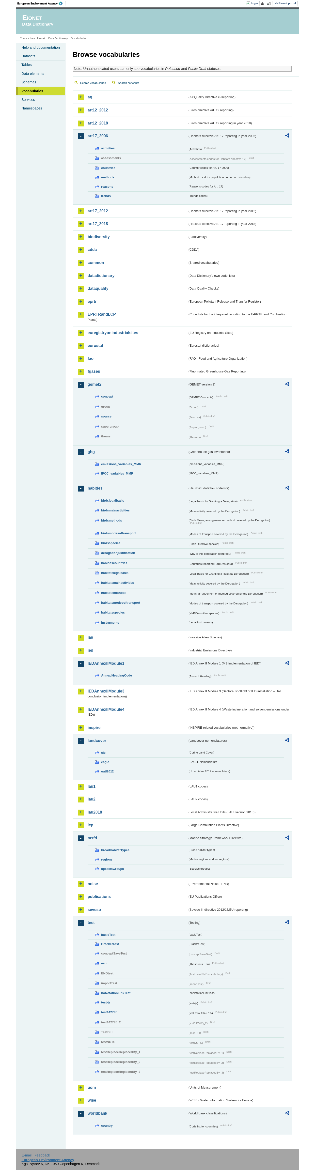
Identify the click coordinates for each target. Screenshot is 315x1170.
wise (92, 1100)
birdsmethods (111, 520)
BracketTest (110, 944)
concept (107, 396)
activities (108, 148)
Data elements (32, 74)
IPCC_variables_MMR (117, 473)
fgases (94, 371)
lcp (90, 825)
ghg (91, 452)
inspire (94, 727)
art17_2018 (98, 224)
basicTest (108, 935)
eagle (105, 762)
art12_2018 (98, 123)
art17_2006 (98, 136)
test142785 (109, 1012)
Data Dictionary (58, 38)
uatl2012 (107, 771)
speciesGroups (112, 869)
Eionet (41, 38)
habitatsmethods (113, 593)
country (107, 1125)
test (91, 923)
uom (92, 1087)
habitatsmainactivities (117, 583)
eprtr (92, 301)
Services (28, 100)
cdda (92, 249)
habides (95, 488)
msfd (92, 838)
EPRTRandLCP (102, 314)
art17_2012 (98, 211)
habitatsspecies (113, 612)
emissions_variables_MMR (121, 464)
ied (90, 650)
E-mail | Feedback (35, 1155)
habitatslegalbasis (114, 573)
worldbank (97, 1113)
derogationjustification (118, 553)
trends (106, 196)
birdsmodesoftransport (118, 533)
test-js (105, 1002)
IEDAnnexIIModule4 (106, 709)
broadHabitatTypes (115, 850)
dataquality (98, 288)
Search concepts (128, 82)
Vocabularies (32, 91)
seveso (94, 910)
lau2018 (95, 812)
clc (103, 752)
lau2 (91, 799)
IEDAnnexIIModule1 (106, 663)
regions (106, 859)
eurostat (95, 345)
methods (107, 177)
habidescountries (114, 563)
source (106, 416)
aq (90, 97)
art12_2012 (98, 110)
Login (254, 3)
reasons (107, 186)
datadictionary (101, 276)
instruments (110, 622)
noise (93, 884)
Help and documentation (40, 47)
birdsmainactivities (115, 510)
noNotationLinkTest (115, 993)
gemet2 (94, 384)
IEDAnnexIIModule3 (106, 691)
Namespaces (31, 108)
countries (108, 168)
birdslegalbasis (112, 500)
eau (104, 963)
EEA (41, 3)
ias (90, 637)
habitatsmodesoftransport (120, 602)
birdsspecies (110, 543)
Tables (26, 65)
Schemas (28, 82)
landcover (97, 741)
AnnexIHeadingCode (116, 675)
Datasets (28, 56)
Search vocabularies (93, 82)
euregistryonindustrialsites (113, 333)
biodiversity (99, 237)
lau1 (91, 786)
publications (99, 896)
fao (91, 358)
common (96, 263)
